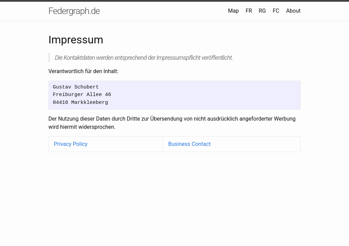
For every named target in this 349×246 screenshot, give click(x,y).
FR (249, 11)
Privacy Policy (71, 144)
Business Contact (189, 144)
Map (233, 11)
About (293, 11)
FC (276, 11)
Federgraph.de (74, 11)
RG (262, 11)
